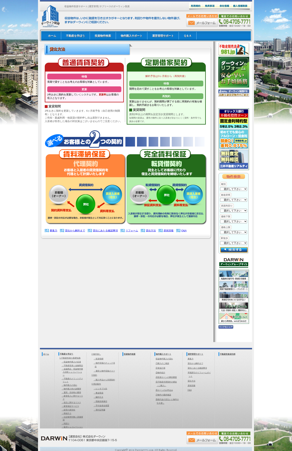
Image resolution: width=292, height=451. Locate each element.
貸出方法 (151, 230)
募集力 (53, 230)
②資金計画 (160, 368)
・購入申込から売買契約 (104, 380)
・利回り (65, 423)
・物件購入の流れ (69, 385)
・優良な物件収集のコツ (104, 371)
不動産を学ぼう (75, 35)
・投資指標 (98, 359)
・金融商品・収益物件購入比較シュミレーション (72, 372)
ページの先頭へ (269, 448)
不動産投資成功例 (227, 354)
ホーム (52, 35)
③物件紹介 (160, 373)
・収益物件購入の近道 (71, 362)
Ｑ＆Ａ (188, 35)
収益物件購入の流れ (164, 359)
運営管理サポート (163, 35)
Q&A (184, 230)
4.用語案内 (96, 384)
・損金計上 (66, 413)
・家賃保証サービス (70, 406)
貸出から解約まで (75, 230)
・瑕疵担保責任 (100, 401)
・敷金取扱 (98, 393)
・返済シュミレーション (72, 427)
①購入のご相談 (162, 363)
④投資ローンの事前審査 (166, 377)
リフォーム (132, 230)
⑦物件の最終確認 (163, 395)
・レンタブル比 (100, 389)
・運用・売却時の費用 (71, 392)
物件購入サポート (131, 35)
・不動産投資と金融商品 (72, 365)
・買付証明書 (99, 410)
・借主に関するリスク (71, 402)
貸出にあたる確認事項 (105, 230)
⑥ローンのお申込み (164, 390)
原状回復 (169, 230)
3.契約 (94, 375)
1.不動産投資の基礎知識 (70, 358)
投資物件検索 (103, 35)
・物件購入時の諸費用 (71, 389)
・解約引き (98, 397)
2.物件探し (96, 354)
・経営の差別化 (68, 410)
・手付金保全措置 (101, 406)
